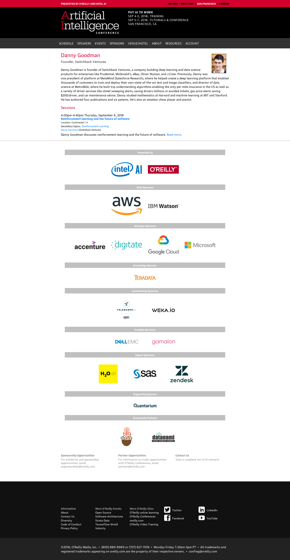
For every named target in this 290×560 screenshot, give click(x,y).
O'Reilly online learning (144, 512)
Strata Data (102, 520)
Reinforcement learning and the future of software (95, 118)
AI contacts (212, 459)
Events (100, 43)
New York (187, 3)
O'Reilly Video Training (144, 524)
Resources (173, 43)
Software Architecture (109, 516)
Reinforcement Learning (95, 126)
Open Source (103, 512)
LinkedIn (208, 510)
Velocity (100, 528)
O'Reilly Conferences (142, 516)
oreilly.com (136, 520)
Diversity (66, 520)
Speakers (84, 43)
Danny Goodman (69, 129)
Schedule (66, 43)
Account (192, 43)
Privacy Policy (69, 528)
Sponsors (117, 43)
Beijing (173, 3)
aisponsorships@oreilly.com (78, 466)
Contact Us (67, 516)
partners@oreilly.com (131, 466)
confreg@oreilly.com (203, 551)
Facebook (174, 518)
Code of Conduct (71, 524)
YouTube (208, 518)
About (157, 43)
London (224, 3)
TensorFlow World (106, 524)
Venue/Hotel (138, 43)
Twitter (173, 510)
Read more (174, 134)
